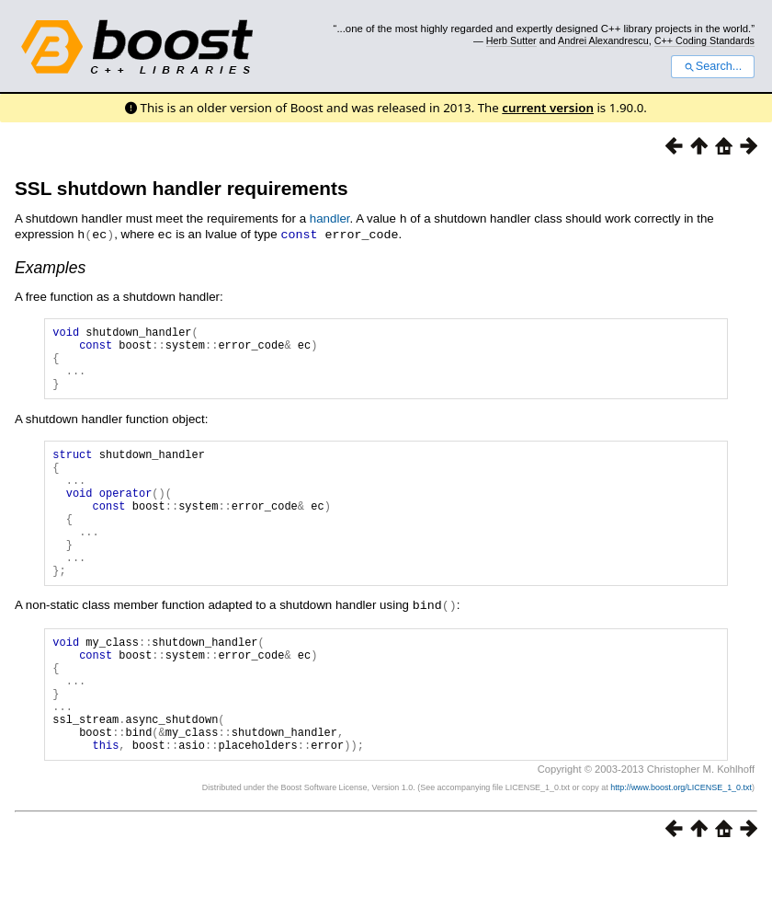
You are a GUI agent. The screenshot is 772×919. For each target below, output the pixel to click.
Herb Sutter (511, 40)
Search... (713, 66)
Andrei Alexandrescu (603, 40)
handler (330, 218)
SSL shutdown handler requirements (181, 188)
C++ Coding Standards (704, 40)
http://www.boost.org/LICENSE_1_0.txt (681, 851)
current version (548, 107)
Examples (50, 266)
